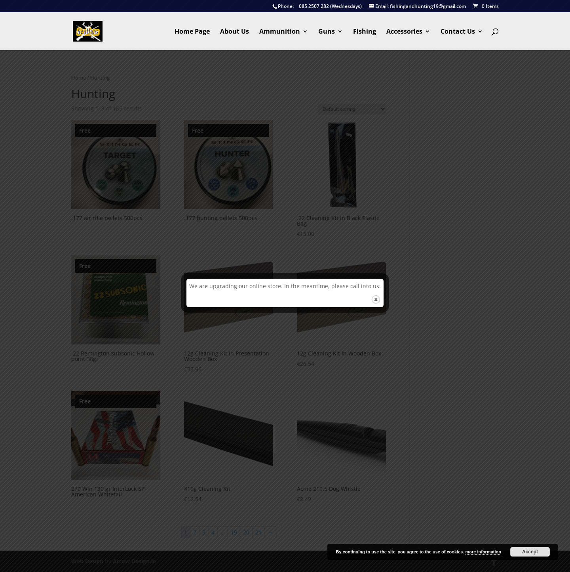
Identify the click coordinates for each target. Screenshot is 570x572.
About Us (234, 32)
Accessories (404, 32)
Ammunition (279, 32)
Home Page (192, 32)
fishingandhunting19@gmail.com (417, 7)
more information (483, 551)
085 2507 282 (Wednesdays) (317, 7)
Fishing (364, 32)
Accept (530, 552)
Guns (326, 32)
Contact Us (458, 32)
